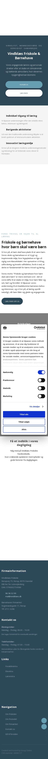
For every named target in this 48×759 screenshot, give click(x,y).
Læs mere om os (12, 301)
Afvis (24, 429)
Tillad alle (24, 414)
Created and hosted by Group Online (17, 750)
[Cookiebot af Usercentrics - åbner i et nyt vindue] (34, 328)
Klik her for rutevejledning (13, 584)
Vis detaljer (35, 406)
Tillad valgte (23, 422)
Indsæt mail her (8, 652)
